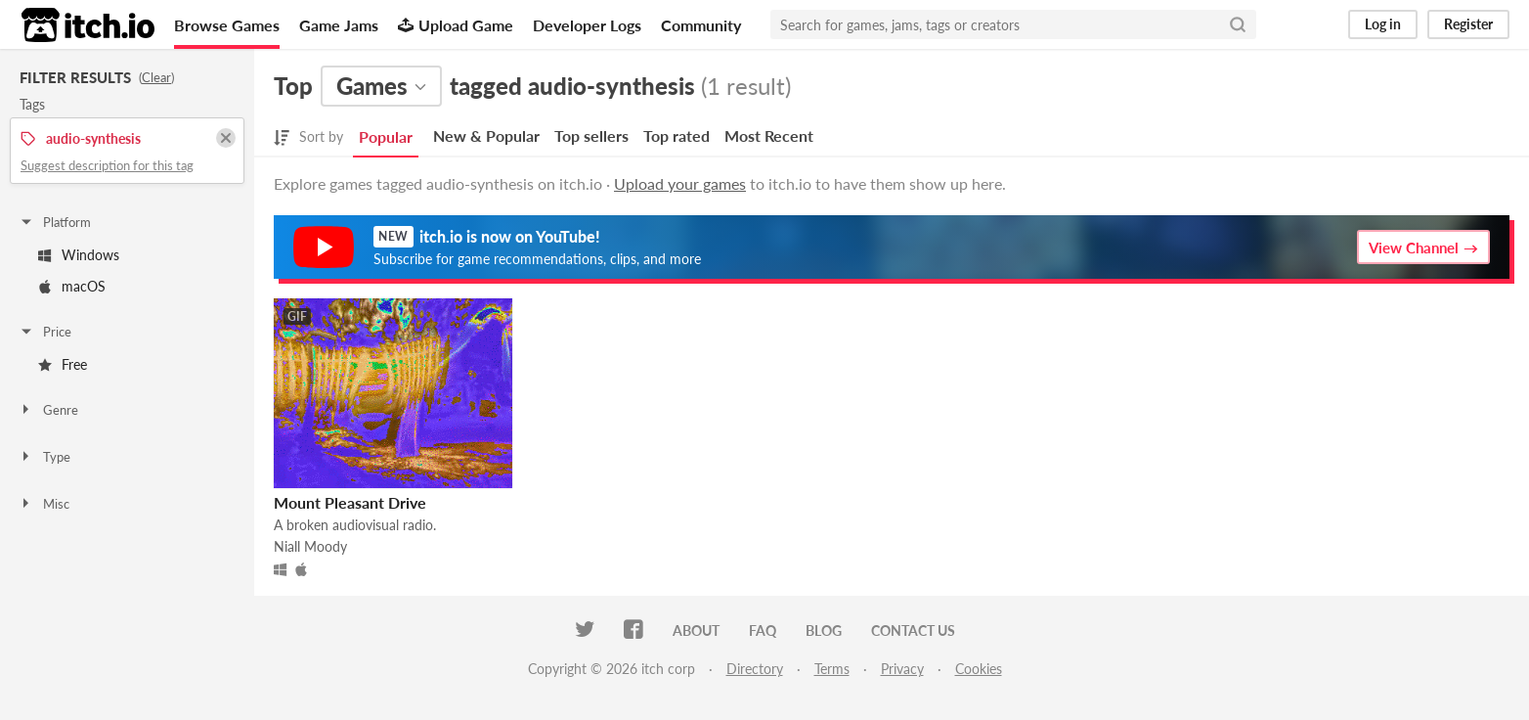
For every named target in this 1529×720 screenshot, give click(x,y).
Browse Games (227, 25)
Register (1468, 24)
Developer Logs (587, 25)
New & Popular (486, 135)
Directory (754, 668)
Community (701, 25)
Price (45, 331)
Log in (1383, 24)
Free (62, 364)
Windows (78, 255)
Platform (55, 222)
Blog (824, 630)
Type (44, 457)
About (696, 630)
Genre (48, 410)
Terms (832, 668)
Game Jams (338, 25)
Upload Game (455, 25)
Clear (156, 77)
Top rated (676, 135)
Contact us (913, 630)
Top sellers (591, 135)
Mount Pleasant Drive (350, 502)
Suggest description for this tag (107, 165)
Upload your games (680, 183)
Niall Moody (310, 546)
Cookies (978, 668)
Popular (386, 136)
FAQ (762, 630)
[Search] (1237, 24)
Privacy (902, 668)
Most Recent (768, 135)
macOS (72, 286)
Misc (44, 504)
